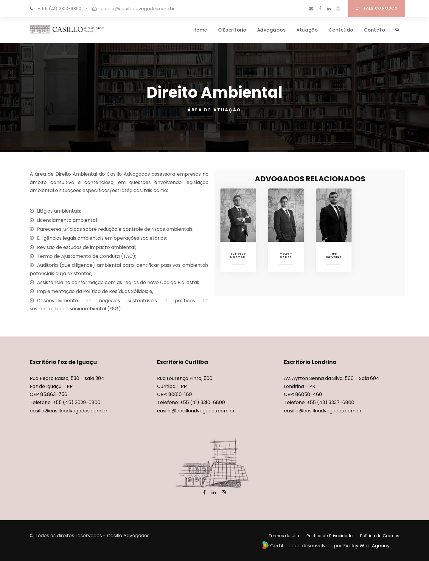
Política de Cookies (379, 536)
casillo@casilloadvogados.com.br (138, 8)
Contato (374, 30)
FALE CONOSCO (377, 8)
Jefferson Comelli (238, 255)
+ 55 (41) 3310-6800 (59, 8)
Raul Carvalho (334, 255)
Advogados (271, 30)
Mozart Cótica (286, 255)
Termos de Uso (284, 536)
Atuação (307, 30)
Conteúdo (341, 30)
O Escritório (232, 30)
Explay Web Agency (366, 545)
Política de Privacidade (330, 536)
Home (200, 30)
